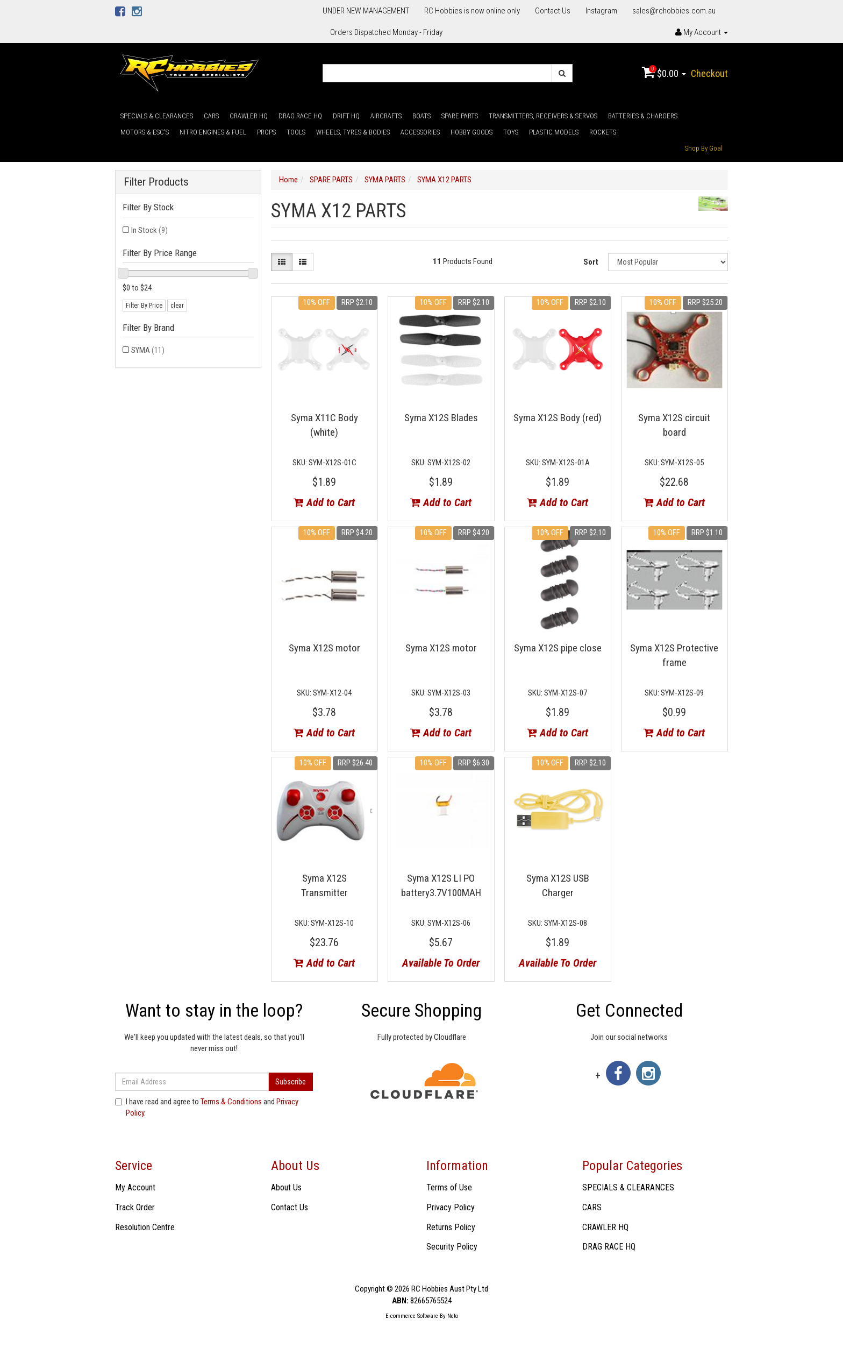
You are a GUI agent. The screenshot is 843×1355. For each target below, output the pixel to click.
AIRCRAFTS (386, 116)
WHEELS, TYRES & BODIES (353, 132)
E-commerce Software (411, 1316)
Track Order (135, 1207)
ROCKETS (602, 132)
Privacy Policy (450, 1207)
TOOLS (296, 132)
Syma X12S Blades (441, 418)
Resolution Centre (145, 1227)
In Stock (149, 230)
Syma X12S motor (324, 648)
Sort (590, 262)
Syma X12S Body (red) (557, 418)
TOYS (510, 132)
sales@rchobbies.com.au (674, 11)
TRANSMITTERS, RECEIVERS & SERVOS (543, 116)
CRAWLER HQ (249, 116)
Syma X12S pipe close (558, 648)
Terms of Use (449, 1187)
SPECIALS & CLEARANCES (156, 116)
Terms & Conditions (231, 1101)
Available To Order (441, 962)
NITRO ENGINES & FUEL (213, 132)
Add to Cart (324, 502)
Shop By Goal (704, 148)
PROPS (266, 132)
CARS (211, 116)
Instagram (601, 11)
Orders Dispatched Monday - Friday (386, 32)
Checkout (709, 73)
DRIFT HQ (346, 116)
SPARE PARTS (459, 116)
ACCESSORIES (420, 132)
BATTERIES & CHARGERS (642, 116)
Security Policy (451, 1247)
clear (177, 305)
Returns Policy (450, 1227)
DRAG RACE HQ (300, 116)
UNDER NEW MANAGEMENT (366, 11)
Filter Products (156, 182)
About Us (286, 1187)
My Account (135, 1187)
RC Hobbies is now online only (472, 11)
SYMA (148, 350)
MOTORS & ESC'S (144, 132)
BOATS (421, 116)
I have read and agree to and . (206, 1107)
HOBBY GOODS (471, 132)
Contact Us (552, 11)
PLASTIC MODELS (553, 132)
